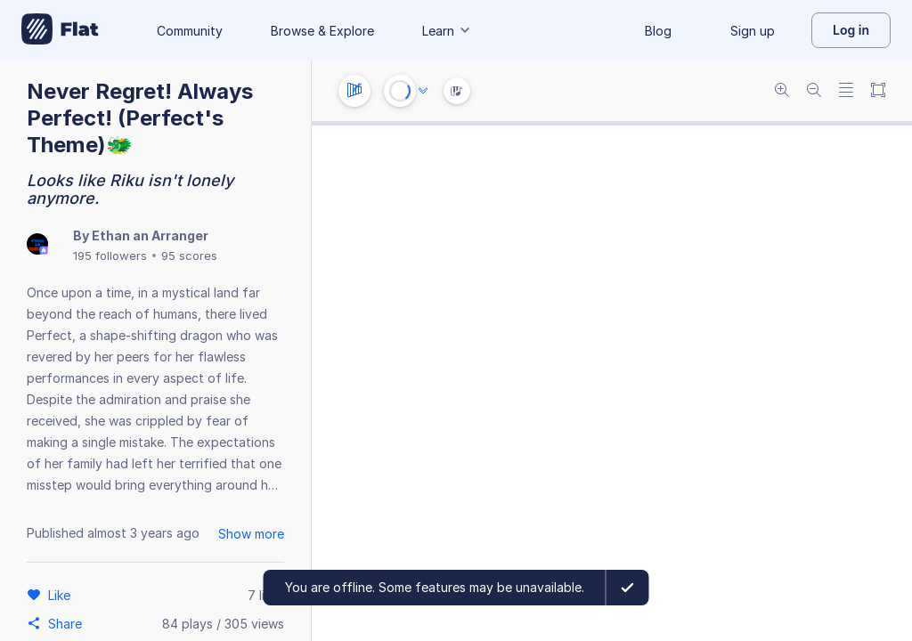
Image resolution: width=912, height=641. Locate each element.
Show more (251, 533)
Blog (658, 30)
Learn (447, 30)
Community (190, 30)
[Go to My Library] (60, 30)
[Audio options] (423, 91)
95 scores (189, 255)
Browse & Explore (322, 30)
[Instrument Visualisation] (457, 90)
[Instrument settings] (354, 91)
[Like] (62, 594)
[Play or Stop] (400, 91)
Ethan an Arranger (150, 235)
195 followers (110, 255)
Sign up (752, 30)
